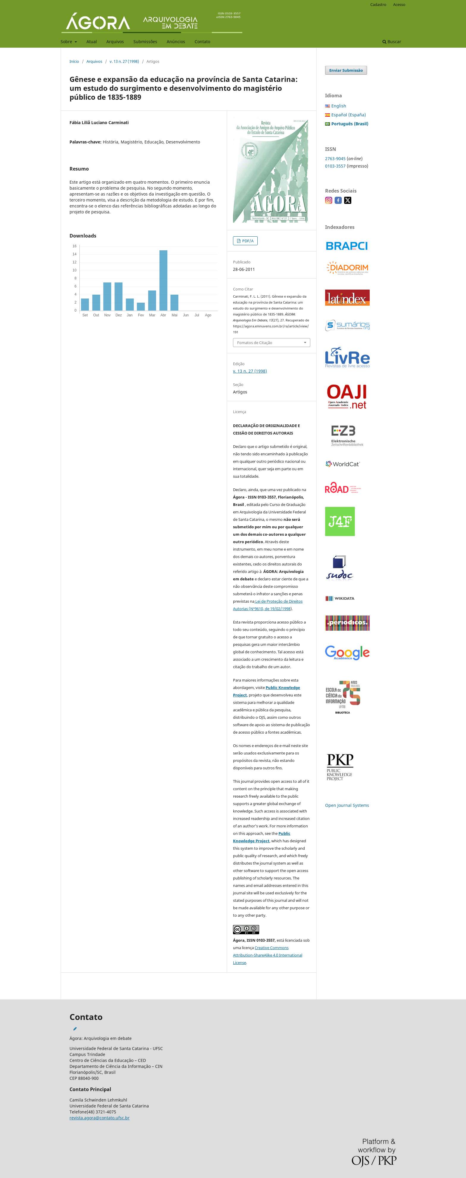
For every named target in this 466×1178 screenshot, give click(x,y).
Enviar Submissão (346, 70)
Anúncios (176, 41)
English (338, 106)
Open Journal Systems (347, 805)
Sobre (67, 41)
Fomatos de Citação (254, 342)
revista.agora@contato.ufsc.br (100, 1118)
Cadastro (378, 4)
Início (74, 61)
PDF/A (247, 240)
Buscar (391, 41)
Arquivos (115, 41)
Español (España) (348, 115)
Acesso (399, 4)
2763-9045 (335, 158)
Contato (202, 41)
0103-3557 (335, 166)
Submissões (145, 41)
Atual (91, 41)
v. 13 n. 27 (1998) (124, 61)
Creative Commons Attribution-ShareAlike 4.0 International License (267, 955)
